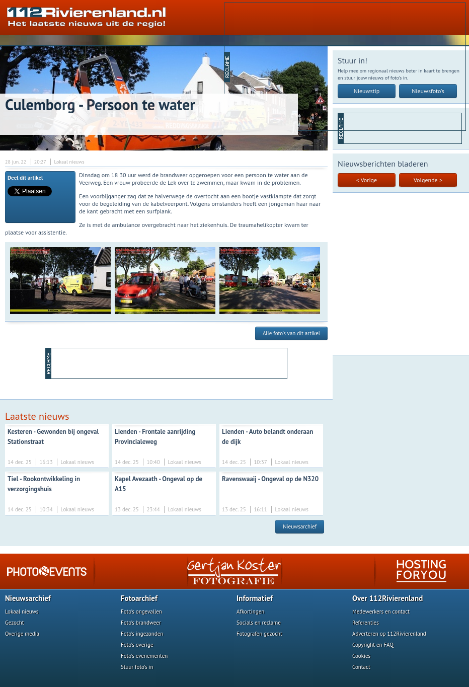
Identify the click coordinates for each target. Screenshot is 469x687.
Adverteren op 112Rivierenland (389, 633)
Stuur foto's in (137, 666)
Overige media (22, 633)
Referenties (365, 622)
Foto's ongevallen (141, 611)
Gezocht (14, 622)
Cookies (361, 655)
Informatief (255, 598)
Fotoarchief (139, 598)
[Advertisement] (308, 66)
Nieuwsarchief (300, 526)
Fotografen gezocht (259, 633)
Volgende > (428, 180)
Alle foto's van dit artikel (291, 333)
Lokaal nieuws (21, 611)
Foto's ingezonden (142, 633)
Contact (361, 666)
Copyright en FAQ (373, 644)
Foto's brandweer (141, 622)
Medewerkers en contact (381, 611)
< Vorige (366, 180)
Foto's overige (137, 644)
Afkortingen (250, 611)
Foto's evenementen (144, 655)
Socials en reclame (259, 622)
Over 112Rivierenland (387, 598)
